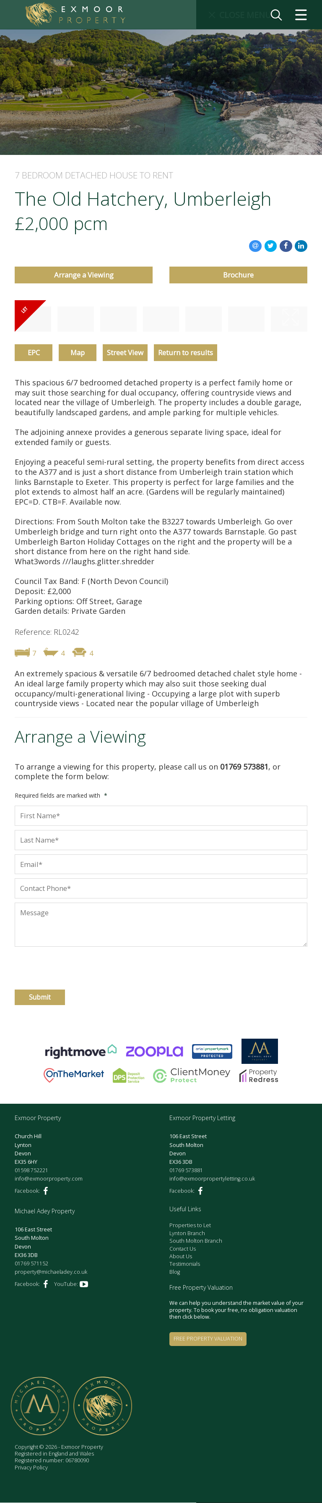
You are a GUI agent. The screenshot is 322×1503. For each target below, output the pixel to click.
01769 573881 (186, 1170)
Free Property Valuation (208, 1339)
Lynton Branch (187, 1233)
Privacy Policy (31, 1468)
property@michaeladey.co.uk (51, 1272)
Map (77, 353)
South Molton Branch (195, 1241)
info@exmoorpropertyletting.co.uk (212, 1179)
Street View (125, 353)
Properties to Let (190, 1225)
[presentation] (59, 964)
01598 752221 (31, 1170)
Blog (174, 1272)
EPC (34, 353)
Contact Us (182, 1249)
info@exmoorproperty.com (49, 1179)
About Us (180, 1256)
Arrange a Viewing (84, 275)
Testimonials (184, 1264)
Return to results (185, 353)
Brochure (238, 275)
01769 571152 (31, 1263)
